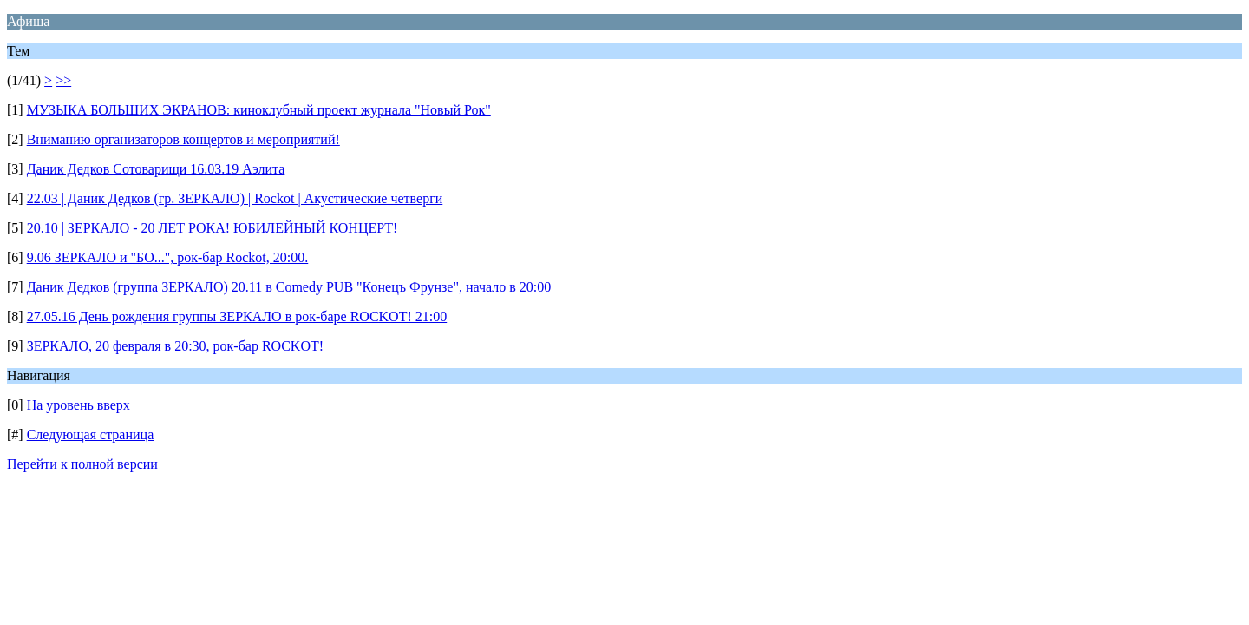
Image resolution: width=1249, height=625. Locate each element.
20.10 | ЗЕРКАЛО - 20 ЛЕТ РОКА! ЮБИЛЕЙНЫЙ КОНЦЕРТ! (212, 227)
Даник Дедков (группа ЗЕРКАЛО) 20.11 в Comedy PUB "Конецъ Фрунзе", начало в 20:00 (289, 287)
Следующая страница (90, 434)
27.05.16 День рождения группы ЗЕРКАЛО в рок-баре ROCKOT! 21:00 (237, 316)
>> (63, 80)
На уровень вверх (78, 405)
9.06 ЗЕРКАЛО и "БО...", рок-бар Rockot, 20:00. (168, 257)
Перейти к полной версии (82, 464)
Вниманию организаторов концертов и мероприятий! (183, 139)
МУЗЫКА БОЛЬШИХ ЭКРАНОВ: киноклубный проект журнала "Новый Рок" (259, 109)
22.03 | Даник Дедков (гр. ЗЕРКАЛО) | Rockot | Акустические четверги (235, 198)
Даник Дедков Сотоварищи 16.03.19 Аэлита (156, 168)
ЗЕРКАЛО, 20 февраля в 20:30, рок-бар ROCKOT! (175, 346)
